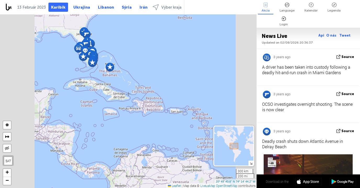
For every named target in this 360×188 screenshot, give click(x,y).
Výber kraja (167, 7)
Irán (143, 7)
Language (287, 7)
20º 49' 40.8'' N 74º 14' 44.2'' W (236, 181)
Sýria (127, 7)
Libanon (106, 7)
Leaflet (174, 186)
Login (284, 21)
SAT (8, 161)
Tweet (345, 35)
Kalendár (311, 7)
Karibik (58, 7)
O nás (331, 35)
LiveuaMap (207, 186)
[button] (110, 67)
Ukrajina (81, 7)
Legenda (334, 7)
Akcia (266, 7)
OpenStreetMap (226, 186)
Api (321, 35)
